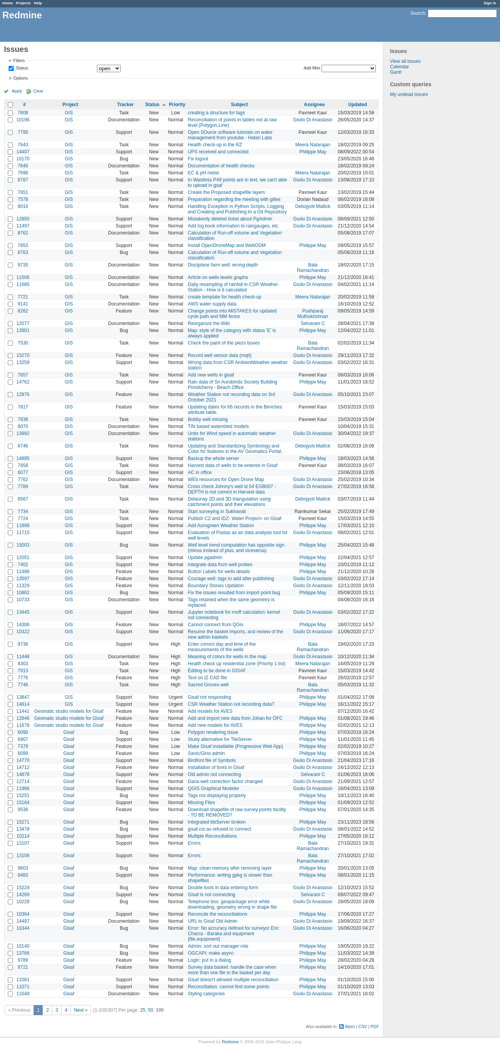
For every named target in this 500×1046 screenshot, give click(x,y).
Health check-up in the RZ (215, 144)
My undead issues (409, 94)
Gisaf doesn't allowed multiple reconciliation (233, 979)
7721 (23, 297)
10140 (22, 946)
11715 (22, 532)
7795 (23, 132)
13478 (22, 829)
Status (21, 68)
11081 (22, 979)
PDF (374, 1026)
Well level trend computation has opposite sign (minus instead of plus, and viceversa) (236, 547)
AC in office (200, 472)
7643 (23, 144)
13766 (22, 953)
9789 (23, 960)
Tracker (125, 104)
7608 (23, 112)
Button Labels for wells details (219, 571)
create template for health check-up (224, 297)
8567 (23, 499)
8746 (23, 446)
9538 (23, 809)
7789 (23, 486)
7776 (23, 677)
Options (20, 78)
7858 (23, 465)
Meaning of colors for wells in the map (227, 656)
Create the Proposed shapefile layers (226, 192)
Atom (350, 1026)
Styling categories (206, 993)
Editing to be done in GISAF (217, 670)
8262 (23, 311)
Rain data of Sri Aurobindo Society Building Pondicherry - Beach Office (232, 384)
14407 (22, 152)
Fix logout (198, 159)
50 (150, 1010)
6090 (23, 732)
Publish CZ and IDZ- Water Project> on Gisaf (234, 518)
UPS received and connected (218, 152)
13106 (22, 855)
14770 (22, 760)
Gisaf (68, 732)
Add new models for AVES (215, 725)
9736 (23, 644)
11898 (22, 525)
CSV (362, 1026)
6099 (23, 753)
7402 (23, 564)
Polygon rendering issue (213, 732)
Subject (239, 104)
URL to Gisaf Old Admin (213, 921)
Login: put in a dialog (209, 960)
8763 (23, 252)
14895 (22, 458)
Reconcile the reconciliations (217, 914)
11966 (22, 788)
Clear (38, 91)
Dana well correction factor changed (225, 781)
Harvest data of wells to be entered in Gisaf (232, 465)
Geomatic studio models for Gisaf (68, 711)
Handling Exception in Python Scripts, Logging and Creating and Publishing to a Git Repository (237, 209)
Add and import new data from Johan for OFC (235, 718)
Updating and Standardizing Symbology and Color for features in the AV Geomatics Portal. (235, 448)
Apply (17, 91)
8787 (23, 180)
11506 (22, 277)
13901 (22, 330)
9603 (23, 868)
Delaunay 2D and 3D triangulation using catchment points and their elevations (229, 501)
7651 (23, 192)
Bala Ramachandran (313, 267)
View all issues (405, 61)
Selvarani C (313, 323)
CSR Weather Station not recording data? (231, 704)
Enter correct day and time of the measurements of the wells (222, 646)
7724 (23, 518)
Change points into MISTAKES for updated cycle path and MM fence (232, 313)
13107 (22, 843)
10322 (22, 631)
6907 (23, 739)
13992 (22, 433)
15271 (22, 822)
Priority (177, 104)
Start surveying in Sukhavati (217, 511)
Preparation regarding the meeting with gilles (234, 199)
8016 (23, 206)
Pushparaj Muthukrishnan (312, 313)
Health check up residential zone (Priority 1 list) (237, 663)
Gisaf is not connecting (211, 894)
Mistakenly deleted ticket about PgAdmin (230, 219)
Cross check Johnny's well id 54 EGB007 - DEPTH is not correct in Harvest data (232, 489)
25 (142, 1010)
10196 (22, 120)
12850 (22, 219)
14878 (22, 774)
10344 (22, 928)
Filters (19, 60)
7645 (23, 166)
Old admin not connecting (214, 774)
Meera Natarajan (312, 144)
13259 (22, 362)
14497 (22, 921)
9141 (23, 304)
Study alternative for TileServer (220, 739)
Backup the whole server (213, 458)
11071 (22, 986)
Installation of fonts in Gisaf (216, 767)
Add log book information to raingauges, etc (233, 226)
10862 (22, 592)
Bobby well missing (208, 419)
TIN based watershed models (218, 426)
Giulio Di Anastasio (312, 120)
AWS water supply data (212, 304)
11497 (22, 226)
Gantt (395, 72)
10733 (22, 599)
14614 (22, 704)
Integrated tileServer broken (217, 822)
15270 (22, 355)
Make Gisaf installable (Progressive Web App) (235, 746)
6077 (23, 472)
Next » (81, 1010)
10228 (22, 901)
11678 (22, 725)
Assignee (314, 104)
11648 (22, 993)
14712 (22, 767)
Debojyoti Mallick (312, 206)
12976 (22, 394)
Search (417, 13)
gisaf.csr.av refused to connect (219, 829)
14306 (22, 624)
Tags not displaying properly (217, 795)
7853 (23, 245)
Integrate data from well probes (220, 564)
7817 (23, 407)
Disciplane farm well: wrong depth (223, 265)
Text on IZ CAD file (207, 677)
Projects (23, 3)
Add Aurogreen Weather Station (221, 525)
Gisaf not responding (209, 697)
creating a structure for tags (216, 112)
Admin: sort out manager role (218, 946)
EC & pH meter (204, 173)
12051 (22, 557)
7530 (23, 343)
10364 (22, 914)
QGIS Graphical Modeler (213, 788)
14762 (22, 382)
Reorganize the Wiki (209, 323)
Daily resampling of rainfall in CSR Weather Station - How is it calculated (233, 287)
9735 (23, 265)
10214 (22, 836)
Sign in (490, 3)
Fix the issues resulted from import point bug (234, 592)
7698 (23, 173)
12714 (22, 781)
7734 (23, 511)
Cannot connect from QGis (215, 624)
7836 (23, 419)
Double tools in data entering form (223, 887)
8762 (23, 233)
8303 (23, 663)
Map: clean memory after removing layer (230, 868)
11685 (22, 284)
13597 (22, 578)
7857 (23, 375)
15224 (22, 887)
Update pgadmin (205, 557)
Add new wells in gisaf (211, 375)
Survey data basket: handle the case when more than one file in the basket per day (232, 969)
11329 (22, 585)
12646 (22, 718)
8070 (23, 426)
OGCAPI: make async (211, 953)
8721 (23, 967)
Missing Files (201, 802)
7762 (23, 479)
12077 (22, 323)
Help (38, 3)
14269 (22, 894)
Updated (357, 104)
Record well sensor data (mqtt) (220, 355)
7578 (23, 199)
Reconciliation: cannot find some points (228, 986)
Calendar (399, 66)
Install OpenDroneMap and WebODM (227, 245)
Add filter (312, 68)
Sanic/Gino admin (206, 753)
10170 (22, 159)
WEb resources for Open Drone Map (226, 479)
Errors (194, 843)
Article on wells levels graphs (218, 277)
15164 (22, 802)
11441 (22, 711)
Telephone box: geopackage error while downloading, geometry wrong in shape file (232, 904)
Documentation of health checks (221, 166)
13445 (22, 612)
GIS (69, 112)
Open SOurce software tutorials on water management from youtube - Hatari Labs (230, 135)
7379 (23, 746)
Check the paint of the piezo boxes (224, 343)
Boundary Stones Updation (216, 585)
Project (70, 104)
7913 (23, 670)
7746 (23, 684)
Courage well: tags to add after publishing (231, 578)
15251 (22, 795)
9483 (23, 875)
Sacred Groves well (208, 684)
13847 (22, 697)
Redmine (230, 1041)
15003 (22, 545)
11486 (22, 571)
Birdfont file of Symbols (212, 760)
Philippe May (312, 152)
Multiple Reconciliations (212, 836)
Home (7, 3)
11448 (22, 656)
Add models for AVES (210, 711)
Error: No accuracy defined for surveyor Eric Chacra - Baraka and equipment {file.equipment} (233, 933)
